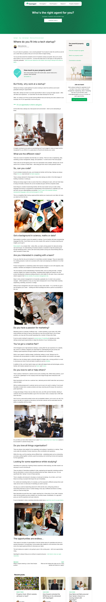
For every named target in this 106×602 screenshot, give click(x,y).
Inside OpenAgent (25, 37)
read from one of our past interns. (55, 500)
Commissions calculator (75, 60)
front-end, (19, 174)
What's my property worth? (76, 55)
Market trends (20, 592)
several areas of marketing (41, 338)
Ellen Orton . (24, 46)
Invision (44, 366)
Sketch (38, 366)
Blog (20, 37)
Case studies (46, 592)
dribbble (48, 361)
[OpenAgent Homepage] (31, 4)
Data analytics (17, 246)
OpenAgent (16, 37)
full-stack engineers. (35, 174)
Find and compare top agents (76, 50)
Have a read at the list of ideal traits (49, 440)
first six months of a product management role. (37, 276)
